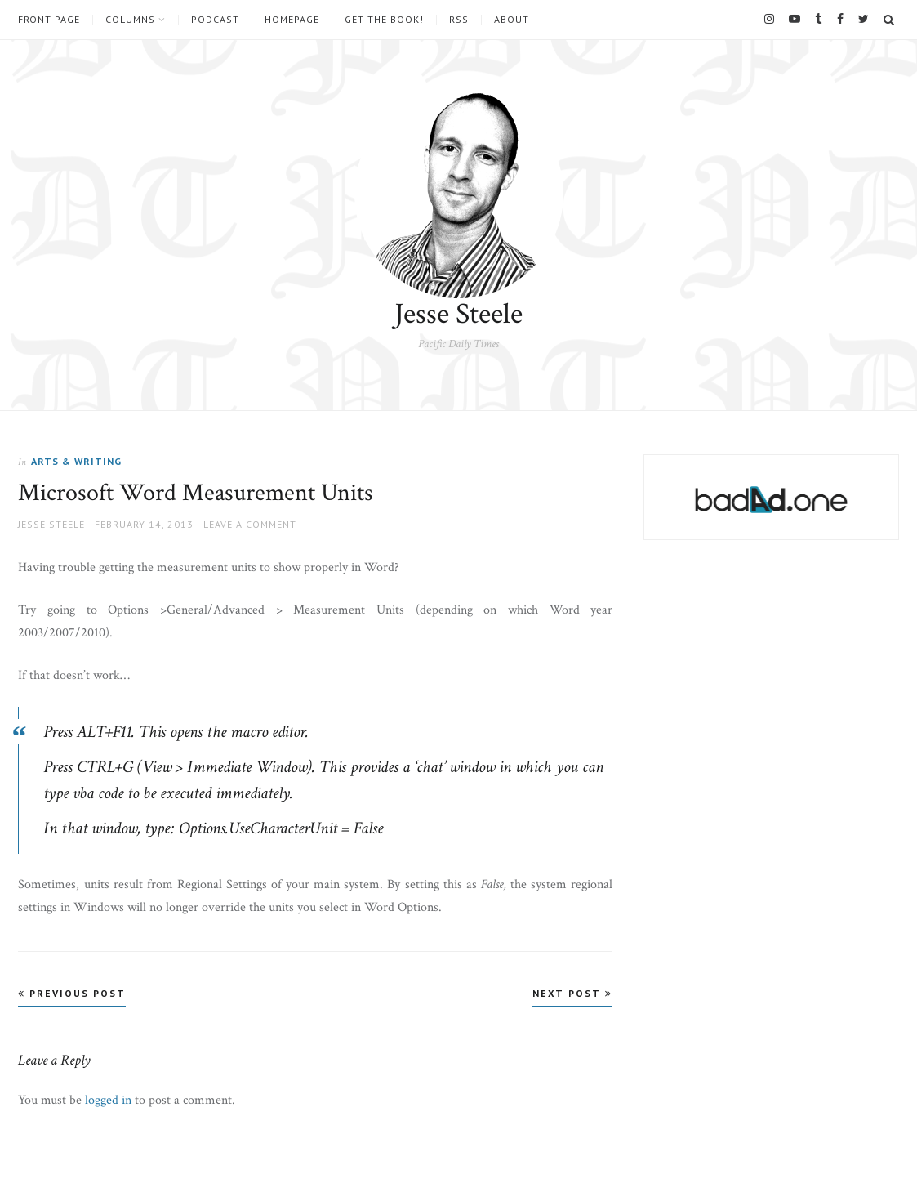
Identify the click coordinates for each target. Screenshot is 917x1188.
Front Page (49, 20)
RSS (459, 20)
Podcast (215, 20)
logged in (108, 1100)
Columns (130, 20)
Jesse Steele (458, 314)
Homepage (292, 20)
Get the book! (384, 20)
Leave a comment (249, 524)
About (511, 20)
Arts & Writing (76, 461)
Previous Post (72, 993)
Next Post (572, 993)
